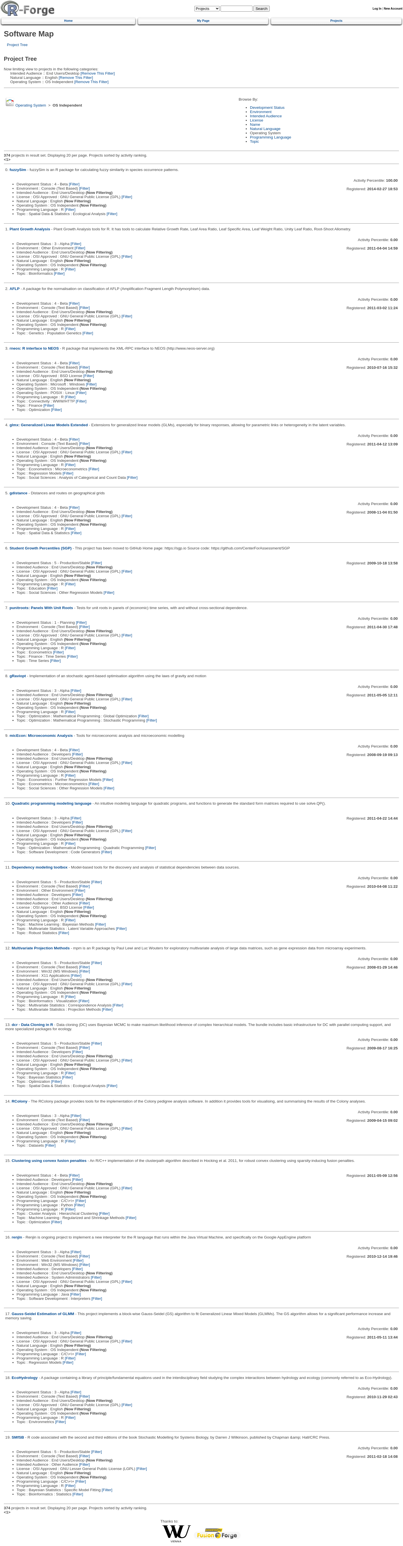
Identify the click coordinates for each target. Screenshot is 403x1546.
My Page (203, 20)
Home (68, 20)
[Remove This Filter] (97, 73)
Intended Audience (266, 116)
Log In (376, 8)
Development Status (267, 107)
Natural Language (265, 129)
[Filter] (74, 184)
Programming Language (270, 137)
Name (255, 124)
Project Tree (17, 45)
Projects (336, 20)
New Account (393, 8)
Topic (254, 141)
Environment (260, 112)
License (256, 120)
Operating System (30, 105)
